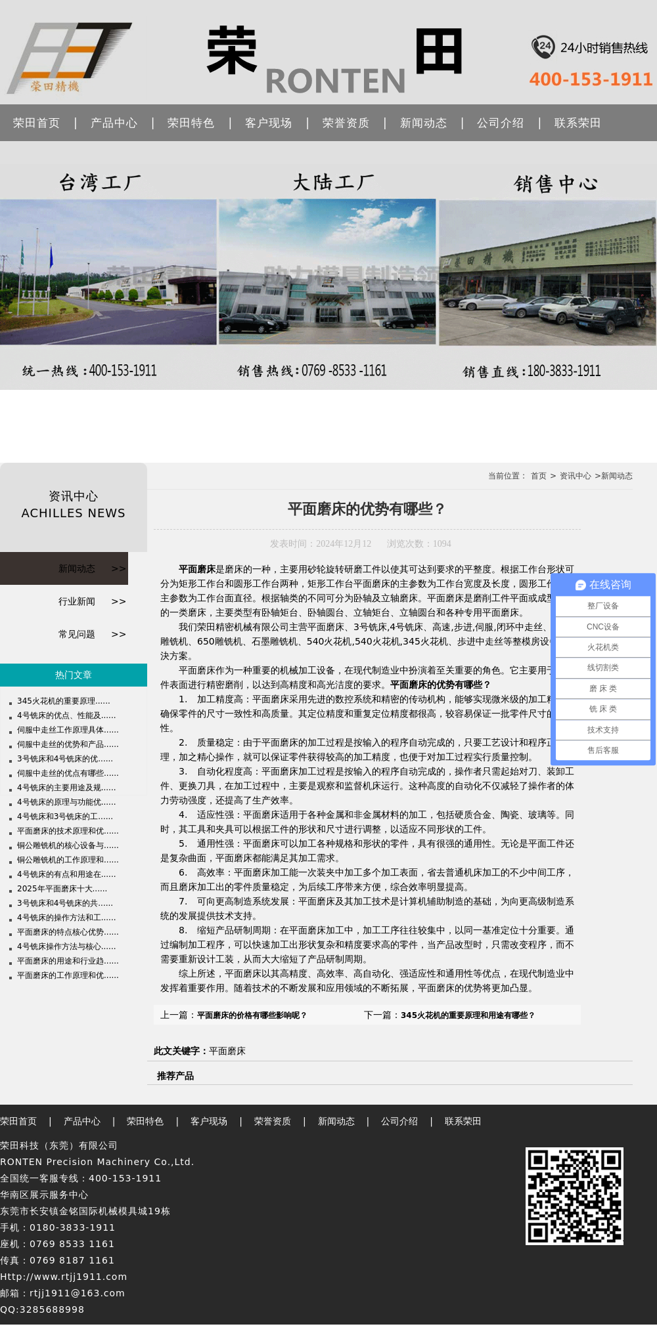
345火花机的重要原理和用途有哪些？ (468, 1015)
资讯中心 (575, 475)
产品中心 (114, 122)
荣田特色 (191, 122)
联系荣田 (578, 122)
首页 (539, 475)
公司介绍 (500, 122)
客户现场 (268, 122)
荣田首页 (36, 122)
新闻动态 (423, 122)
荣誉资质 (346, 122)
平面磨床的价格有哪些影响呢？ (252, 1015)
